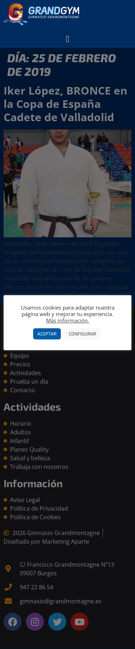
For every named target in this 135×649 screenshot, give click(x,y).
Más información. (67, 320)
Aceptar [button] (47, 334)
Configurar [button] (82, 334)
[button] (68, 39)
